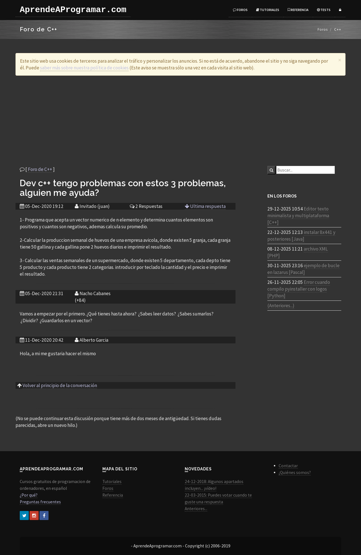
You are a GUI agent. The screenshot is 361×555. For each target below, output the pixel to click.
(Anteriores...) (280, 305)
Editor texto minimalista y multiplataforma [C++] (298, 215)
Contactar (288, 465)
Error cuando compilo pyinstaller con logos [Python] (298, 289)
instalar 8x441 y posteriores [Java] (301, 235)
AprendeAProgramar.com (73, 10)
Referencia (298, 10)
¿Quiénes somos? (295, 472)
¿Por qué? (29, 495)
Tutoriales (267, 10)
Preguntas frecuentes (40, 501)
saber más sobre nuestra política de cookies (84, 68)
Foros (240, 10)
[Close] (339, 60)
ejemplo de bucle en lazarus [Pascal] (303, 268)
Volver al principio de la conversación (60, 385)
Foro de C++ (40, 169)
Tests (324, 10)
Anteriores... (196, 508)
